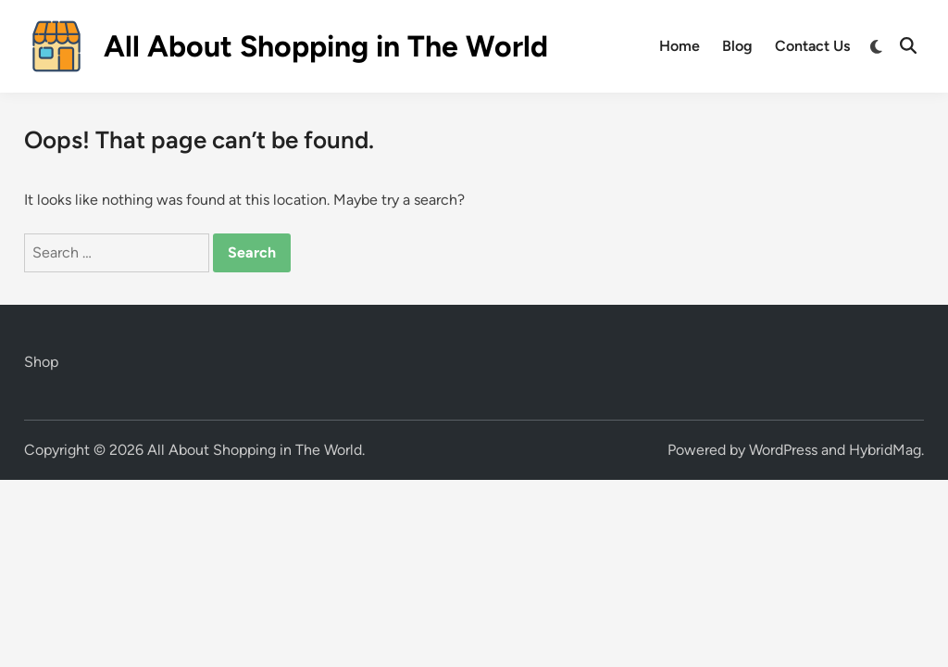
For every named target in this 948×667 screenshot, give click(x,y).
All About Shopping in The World (326, 46)
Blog (737, 46)
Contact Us (812, 46)
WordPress (783, 450)
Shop (41, 362)
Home (679, 46)
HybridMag (885, 450)
